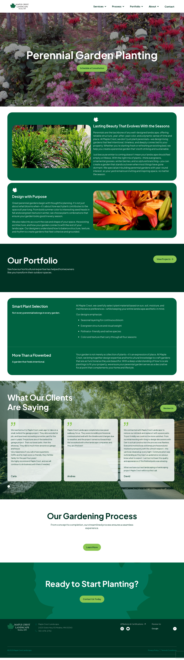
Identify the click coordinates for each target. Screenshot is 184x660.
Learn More (92, 547)
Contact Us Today (92, 600)
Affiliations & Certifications (133, 626)
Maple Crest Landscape (19, 6)
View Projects (163, 259)
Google (164, 631)
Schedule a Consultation (92, 68)
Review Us (166, 407)
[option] (35, 450)
